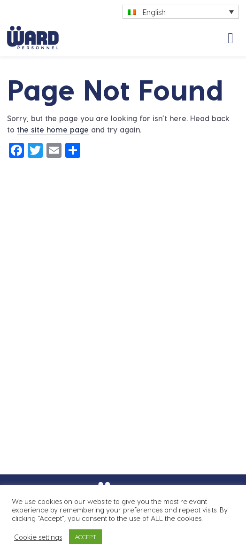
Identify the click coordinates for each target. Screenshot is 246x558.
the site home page (53, 129)
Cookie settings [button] (38, 537)
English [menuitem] (154, 12)
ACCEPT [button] (85, 536)
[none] (181, 12)
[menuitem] (181, 12)
